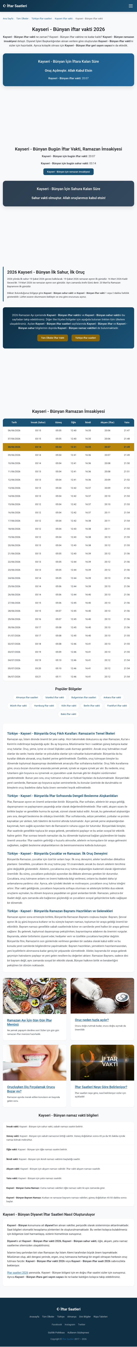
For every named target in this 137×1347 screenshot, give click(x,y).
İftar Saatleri (68, 1339)
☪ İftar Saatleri (15, 6)
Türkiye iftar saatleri (85, 337)
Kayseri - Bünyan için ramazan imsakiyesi (68, 171)
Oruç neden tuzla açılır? (92, 1020)
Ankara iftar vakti (112, 697)
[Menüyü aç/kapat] (130, 6)
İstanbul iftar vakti (54, 697)
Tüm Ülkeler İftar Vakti (52, 337)
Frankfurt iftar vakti (117, 705)
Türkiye (60, 1316)
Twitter (81, 1324)
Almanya (71, 1316)
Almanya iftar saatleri (27, 697)
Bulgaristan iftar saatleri (83, 697)
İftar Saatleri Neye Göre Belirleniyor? (101, 1087)
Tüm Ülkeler (48, 1316)
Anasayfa (34, 1316)
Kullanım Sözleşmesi (78, 1332)
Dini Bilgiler (85, 1316)
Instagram (70, 1324)
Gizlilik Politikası (56, 1332)
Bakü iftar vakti (68, 714)
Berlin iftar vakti (92, 705)
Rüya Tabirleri (101, 1316)
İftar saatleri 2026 (17, 1272)
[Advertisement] (68, 117)
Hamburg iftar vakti (44, 705)
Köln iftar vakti (69, 705)
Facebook (57, 1324)
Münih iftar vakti (18, 705)
